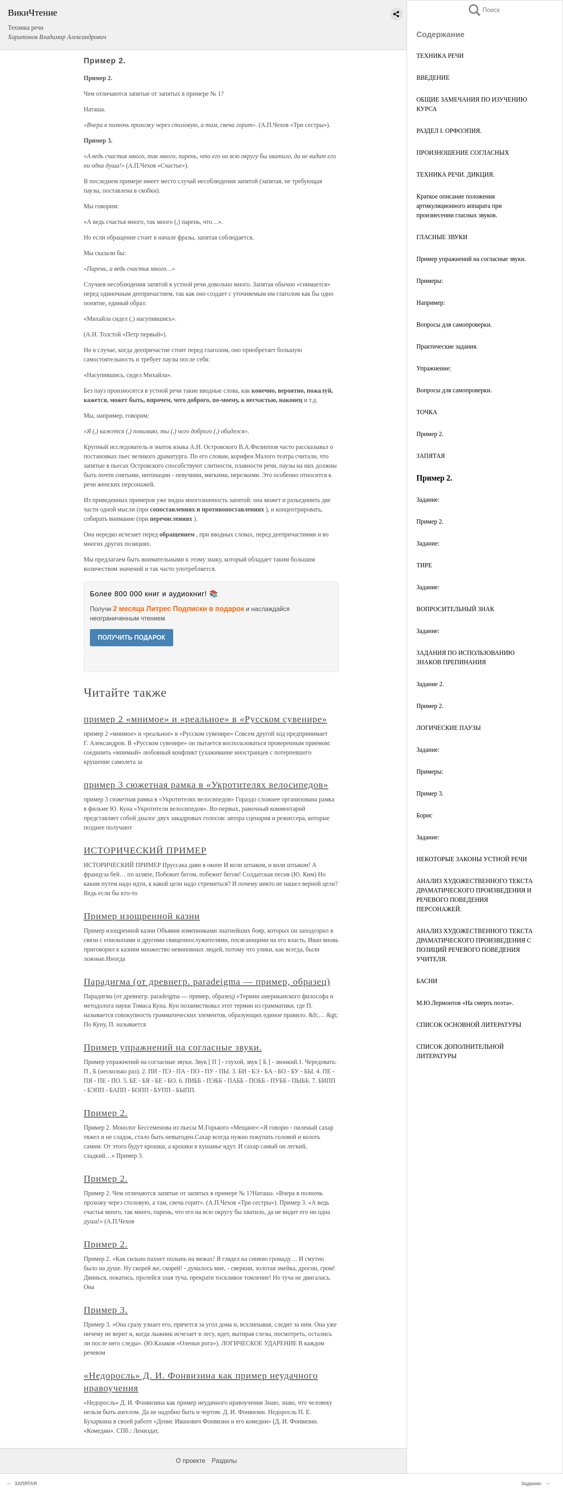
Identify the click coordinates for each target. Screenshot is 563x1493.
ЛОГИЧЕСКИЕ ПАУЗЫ (448, 727)
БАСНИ (426, 981)
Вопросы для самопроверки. (454, 324)
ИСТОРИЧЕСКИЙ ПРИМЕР (145, 850)
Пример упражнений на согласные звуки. (471, 259)
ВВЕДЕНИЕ (433, 77)
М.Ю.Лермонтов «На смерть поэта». (464, 1003)
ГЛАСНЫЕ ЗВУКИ (442, 237)
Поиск (483, 10)
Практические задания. (447, 346)
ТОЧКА (426, 412)
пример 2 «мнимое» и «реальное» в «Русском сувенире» (205, 719)
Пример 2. (429, 434)
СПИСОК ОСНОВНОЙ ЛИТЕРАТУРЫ (468, 1024)
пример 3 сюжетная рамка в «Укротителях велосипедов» (206, 785)
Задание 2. (430, 684)
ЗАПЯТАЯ (430, 455)
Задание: (427, 499)
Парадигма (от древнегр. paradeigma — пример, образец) (207, 981)
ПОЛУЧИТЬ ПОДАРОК (131, 637)
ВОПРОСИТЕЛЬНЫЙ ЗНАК (455, 609)
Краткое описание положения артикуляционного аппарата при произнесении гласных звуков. (459, 205)
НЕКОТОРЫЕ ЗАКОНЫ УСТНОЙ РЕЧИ (471, 859)
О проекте (190, 1460)
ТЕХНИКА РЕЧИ (440, 55)
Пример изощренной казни (142, 916)
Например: (430, 302)
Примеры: (429, 280)
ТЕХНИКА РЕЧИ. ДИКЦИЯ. (455, 174)
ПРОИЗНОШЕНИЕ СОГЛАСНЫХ (462, 152)
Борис (424, 815)
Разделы (224, 1460)
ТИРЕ (424, 565)
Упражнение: (433, 368)
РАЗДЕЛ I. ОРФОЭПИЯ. (449, 130)
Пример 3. (429, 793)
